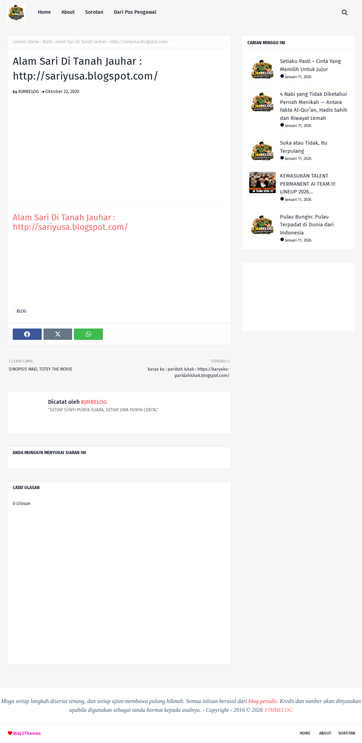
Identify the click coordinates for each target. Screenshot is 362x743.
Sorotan (346, 733)
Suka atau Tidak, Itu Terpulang (303, 147)
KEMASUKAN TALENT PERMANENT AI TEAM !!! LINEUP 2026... (307, 184)
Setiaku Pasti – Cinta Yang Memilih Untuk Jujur (310, 65)
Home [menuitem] (44, 12)
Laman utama (26, 41)
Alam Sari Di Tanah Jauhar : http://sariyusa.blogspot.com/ (70, 222)
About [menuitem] (68, 12)
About (325, 733)
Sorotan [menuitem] (94, 12)
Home (305, 733)
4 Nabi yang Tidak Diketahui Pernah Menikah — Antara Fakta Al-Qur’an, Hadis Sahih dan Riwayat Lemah (314, 106)
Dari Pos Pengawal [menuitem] (135, 12)
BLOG (48, 41)
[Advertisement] (119, 143)
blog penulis (263, 701)
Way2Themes (27, 733)
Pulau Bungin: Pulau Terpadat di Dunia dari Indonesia (307, 225)
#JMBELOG (28, 91)
